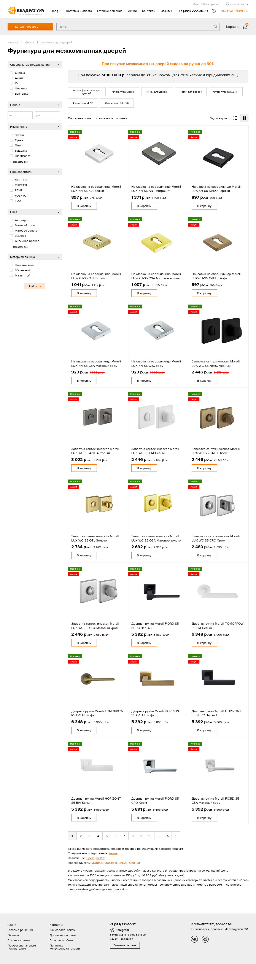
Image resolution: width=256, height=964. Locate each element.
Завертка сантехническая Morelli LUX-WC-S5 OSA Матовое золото (156, 538)
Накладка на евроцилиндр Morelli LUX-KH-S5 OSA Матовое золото (156, 276)
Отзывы (166, 11)
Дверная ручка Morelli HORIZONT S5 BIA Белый (96, 801)
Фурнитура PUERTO (117, 103)
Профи (55, 11)
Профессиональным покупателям (22, 947)
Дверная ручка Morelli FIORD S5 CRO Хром (155, 801)
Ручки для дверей (157, 91)
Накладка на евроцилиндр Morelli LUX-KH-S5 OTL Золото (96, 276)
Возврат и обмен (61, 940)
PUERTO (133, 862)
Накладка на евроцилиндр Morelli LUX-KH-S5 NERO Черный (216, 189)
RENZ (122, 862)
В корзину (84, 206)
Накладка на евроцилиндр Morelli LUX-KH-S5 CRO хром (156, 363)
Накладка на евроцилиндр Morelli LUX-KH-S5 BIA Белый (96, 189)
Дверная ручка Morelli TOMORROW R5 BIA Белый (217, 626)
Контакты (148, 11)
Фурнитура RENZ (82, 103)
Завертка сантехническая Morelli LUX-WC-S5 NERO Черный (216, 363)
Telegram (122, 930)
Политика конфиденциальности (65, 947)
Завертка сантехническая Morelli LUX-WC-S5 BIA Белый (155, 451)
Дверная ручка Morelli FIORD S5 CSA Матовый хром (215, 801)
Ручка (90, 858)
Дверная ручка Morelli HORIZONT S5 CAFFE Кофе (156, 713)
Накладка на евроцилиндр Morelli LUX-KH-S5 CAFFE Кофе (216, 276)
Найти (33, 286)
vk (194, 939)
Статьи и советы (19, 940)
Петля (100, 858)
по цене (121, 118)
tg (205, 939)
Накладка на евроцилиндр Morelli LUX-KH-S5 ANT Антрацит (156, 189)
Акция (113, 853)
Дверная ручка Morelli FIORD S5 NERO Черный (155, 626)
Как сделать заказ (62, 930)
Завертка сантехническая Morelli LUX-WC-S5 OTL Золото (95, 538)
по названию (104, 118)
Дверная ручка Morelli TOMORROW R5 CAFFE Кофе (97, 713)
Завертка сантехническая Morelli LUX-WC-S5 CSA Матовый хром (95, 626)
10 (149, 836)
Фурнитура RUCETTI (225, 91)
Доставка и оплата (79, 11)
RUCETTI (111, 862)
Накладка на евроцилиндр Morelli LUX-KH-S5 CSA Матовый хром (96, 363)
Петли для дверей (191, 91)
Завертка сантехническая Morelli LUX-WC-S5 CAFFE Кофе (216, 451)
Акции (132, 11)
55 (167, 836)
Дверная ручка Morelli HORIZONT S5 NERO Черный (216, 713)
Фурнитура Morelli (123, 91)
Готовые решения (109, 11)
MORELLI (97, 862)
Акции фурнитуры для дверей (86, 92)
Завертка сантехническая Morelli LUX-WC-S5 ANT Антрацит (95, 451)
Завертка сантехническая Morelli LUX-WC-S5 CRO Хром (216, 538)
